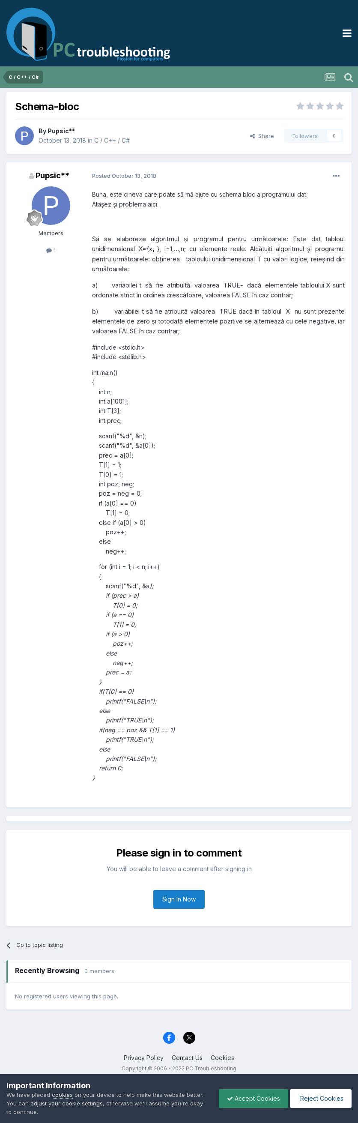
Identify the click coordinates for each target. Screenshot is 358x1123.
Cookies (222, 1057)
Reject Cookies (320, 1098)
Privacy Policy (144, 1057)
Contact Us (187, 1057)
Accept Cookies (251, 1098)
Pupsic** (61, 131)
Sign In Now (179, 899)
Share (262, 135)
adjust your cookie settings (66, 1103)
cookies (62, 1094)
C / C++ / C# (112, 140)
